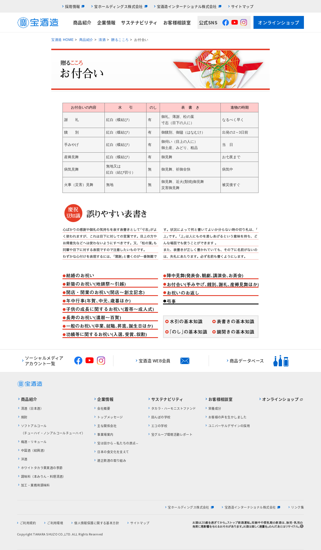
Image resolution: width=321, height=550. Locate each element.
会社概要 (103, 408)
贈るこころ (120, 40)
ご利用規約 (28, 523)
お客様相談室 (177, 22)
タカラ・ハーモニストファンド (173, 408)
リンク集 (297, 507)
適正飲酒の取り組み (111, 460)
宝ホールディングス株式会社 (118, 6)
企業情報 (106, 22)
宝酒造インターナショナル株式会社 (187, 6)
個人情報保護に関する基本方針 (96, 523)
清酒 (102, 40)
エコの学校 (159, 425)
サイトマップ (242, 6)
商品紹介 (82, 22)
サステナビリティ (139, 22)
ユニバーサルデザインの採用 (229, 425)
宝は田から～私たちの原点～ (118, 443)
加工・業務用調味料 (35, 485)
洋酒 (24, 459)
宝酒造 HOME (62, 40)
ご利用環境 (55, 523)
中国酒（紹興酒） (33, 450)
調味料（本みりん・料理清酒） (43, 476)
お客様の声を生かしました (227, 417)
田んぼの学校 (161, 417)
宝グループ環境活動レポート (171, 434)
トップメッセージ (110, 417)
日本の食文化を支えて (113, 451)
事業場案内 (105, 434)
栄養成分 (214, 408)
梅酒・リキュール (33, 441)
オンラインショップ (278, 22)
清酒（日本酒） (32, 408)
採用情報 (72, 6)
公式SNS (208, 22)
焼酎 (24, 417)
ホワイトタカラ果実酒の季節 (41, 467)
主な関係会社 (107, 425)
